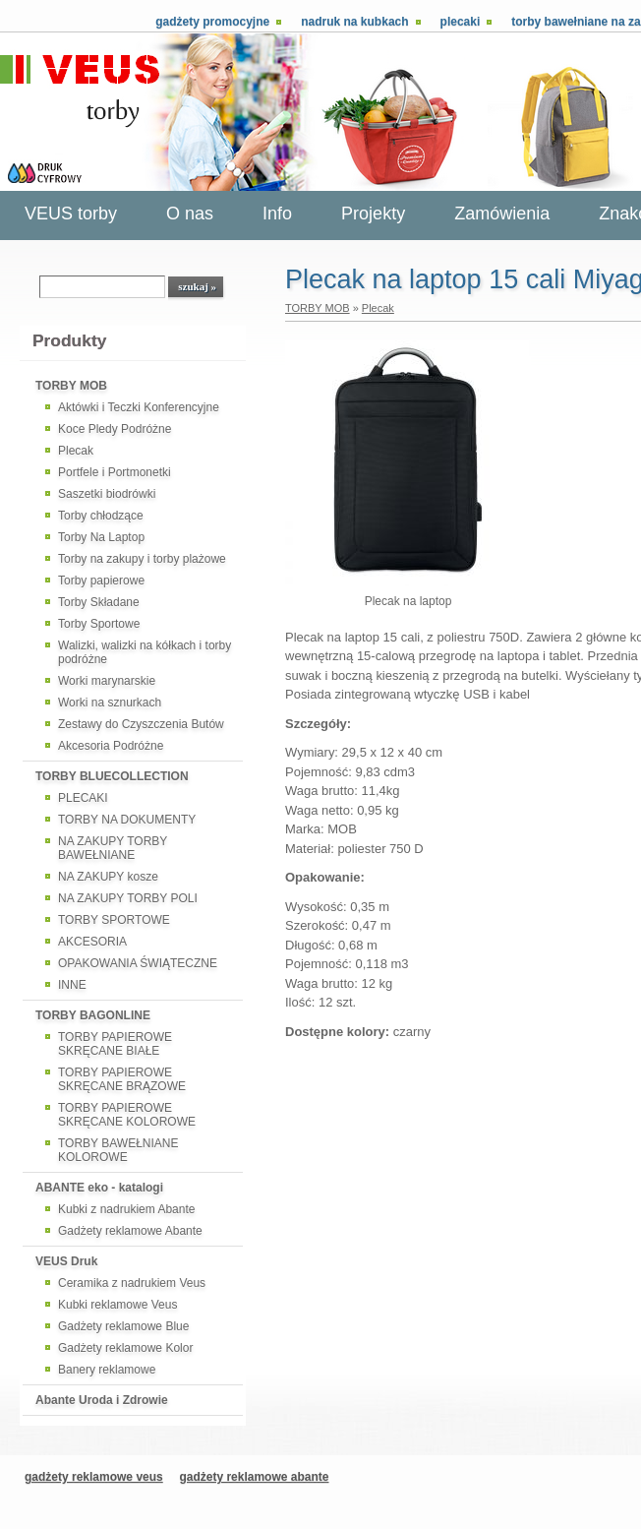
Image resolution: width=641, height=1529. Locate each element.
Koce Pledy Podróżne (114, 429)
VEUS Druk (66, 1261)
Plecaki (460, 22)
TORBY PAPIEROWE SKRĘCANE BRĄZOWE (122, 1079)
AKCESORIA (92, 941)
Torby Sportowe (99, 624)
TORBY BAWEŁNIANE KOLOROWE (118, 1150)
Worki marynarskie (106, 681)
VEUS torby (71, 213)
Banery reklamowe (106, 1369)
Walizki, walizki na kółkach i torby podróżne (144, 652)
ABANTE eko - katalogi (99, 1187)
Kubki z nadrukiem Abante (126, 1209)
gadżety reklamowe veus (94, 1477)
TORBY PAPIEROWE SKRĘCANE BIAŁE (115, 1044)
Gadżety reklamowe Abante (130, 1231)
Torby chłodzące (101, 515)
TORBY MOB (71, 386)
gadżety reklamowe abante (253, 1477)
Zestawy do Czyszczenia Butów (141, 724)
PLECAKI (83, 798)
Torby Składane (99, 602)
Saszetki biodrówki (106, 494)
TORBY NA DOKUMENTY (127, 819)
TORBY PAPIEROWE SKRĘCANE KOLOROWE (127, 1115)
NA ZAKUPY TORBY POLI (128, 898)
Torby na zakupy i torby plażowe (142, 559)
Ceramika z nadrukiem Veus (131, 1283)
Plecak (75, 451)
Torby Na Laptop (101, 537)
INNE (72, 985)
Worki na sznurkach (109, 702)
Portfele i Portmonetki (114, 472)
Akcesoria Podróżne (110, 746)
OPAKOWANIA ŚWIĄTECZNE (137, 963)
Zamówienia (502, 213)
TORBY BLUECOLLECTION (112, 776)
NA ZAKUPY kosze (108, 877)
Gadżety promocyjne (212, 22)
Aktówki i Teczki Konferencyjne (138, 407)
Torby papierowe (101, 580)
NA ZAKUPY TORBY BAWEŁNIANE (112, 848)
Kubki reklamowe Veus (117, 1305)
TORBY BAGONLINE (92, 1015)
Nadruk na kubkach (354, 22)
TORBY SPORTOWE (114, 920)
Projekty (373, 213)
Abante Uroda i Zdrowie (101, 1400)
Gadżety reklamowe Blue (123, 1326)
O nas (189, 213)
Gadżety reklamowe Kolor (125, 1348)
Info (277, 213)
